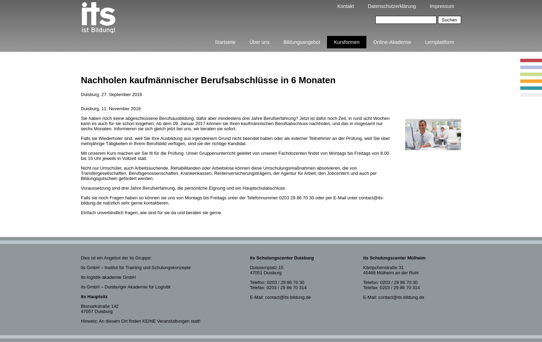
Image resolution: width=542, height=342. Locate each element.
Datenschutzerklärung (392, 6)
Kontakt (345, 6)
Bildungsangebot (301, 42)
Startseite (225, 42)
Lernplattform (439, 42)
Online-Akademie (392, 42)
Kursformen (346, 42)
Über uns (260, 42)
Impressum (442, 6)
